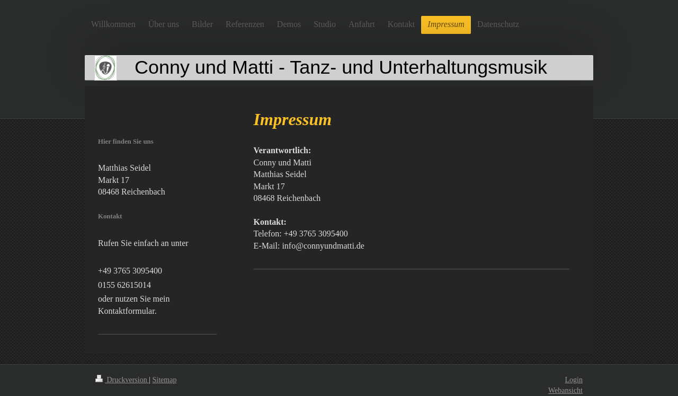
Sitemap (165, 380)
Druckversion (122, 380)
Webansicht (565, 390)
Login (574, 380)
